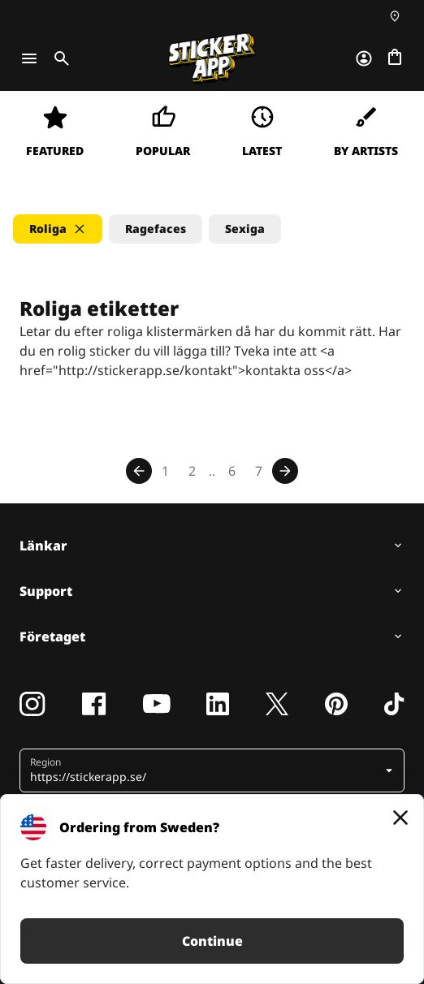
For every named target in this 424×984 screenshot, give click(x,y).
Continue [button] (212, 941)
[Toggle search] (58, 58)
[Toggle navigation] (29, 58)
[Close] (400, 817)
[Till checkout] (395, 58)
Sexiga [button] (245, 228)
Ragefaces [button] (155, 228)
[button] (57, 229)
